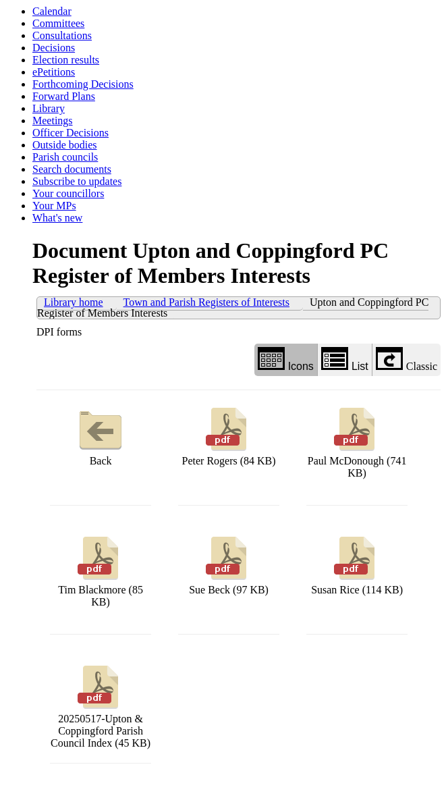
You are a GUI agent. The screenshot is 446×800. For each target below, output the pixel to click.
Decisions (53, 47)
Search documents (71, 169)
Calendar (52, 11)
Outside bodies (64, 145)
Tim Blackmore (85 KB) (100, 570)
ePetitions (53, 72)
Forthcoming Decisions (83, 84)
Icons (286, 359)
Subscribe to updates (76, 181)
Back (100, 435)
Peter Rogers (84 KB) (229, 435)
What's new (57, 217)
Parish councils (65, 157)
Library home (73, 302)
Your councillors (68, 193)
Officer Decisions (70, 132)
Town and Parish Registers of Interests (206, 302)
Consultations (62, 35)
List (344, 359)
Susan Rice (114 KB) (357, 564)
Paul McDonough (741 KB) (357, 441)
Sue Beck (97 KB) (229, 564)
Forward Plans (63, 96)
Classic (406, 359)
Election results (65, 59)
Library (48, 108)
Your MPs (54, 205)
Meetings (52, 120)
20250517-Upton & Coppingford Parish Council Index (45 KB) (100, 705)
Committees (58, 23)
